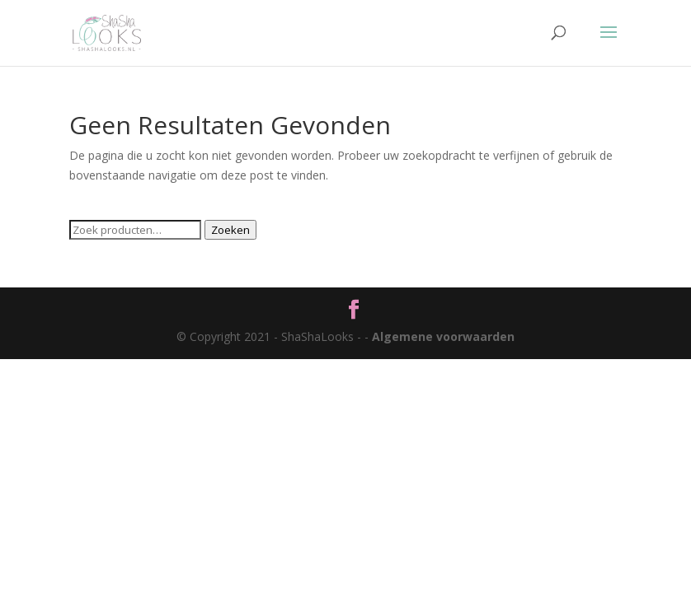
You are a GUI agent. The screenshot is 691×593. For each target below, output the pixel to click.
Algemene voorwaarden (443, 336)
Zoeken (230, 229)
